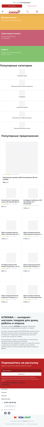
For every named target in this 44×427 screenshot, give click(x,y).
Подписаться (21, 374)
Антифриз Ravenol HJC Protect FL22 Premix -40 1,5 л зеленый (10, 266)
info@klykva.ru (12, 409)
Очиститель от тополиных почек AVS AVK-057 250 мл (10, 201)
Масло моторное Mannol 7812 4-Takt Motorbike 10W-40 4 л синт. (32, 297)
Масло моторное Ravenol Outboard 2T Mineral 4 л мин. (9, 297)
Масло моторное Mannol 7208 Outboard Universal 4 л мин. (32, 234)
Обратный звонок (10, 406)
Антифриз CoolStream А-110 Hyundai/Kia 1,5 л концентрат (32, 201)
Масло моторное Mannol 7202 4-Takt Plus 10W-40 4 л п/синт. (10, 234)
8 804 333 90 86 (10, 402)
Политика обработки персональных (15, 424)
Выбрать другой (32, 6)
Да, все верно (12, 6)
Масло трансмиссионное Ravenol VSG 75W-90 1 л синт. (31, 266)
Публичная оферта (32, 424)
